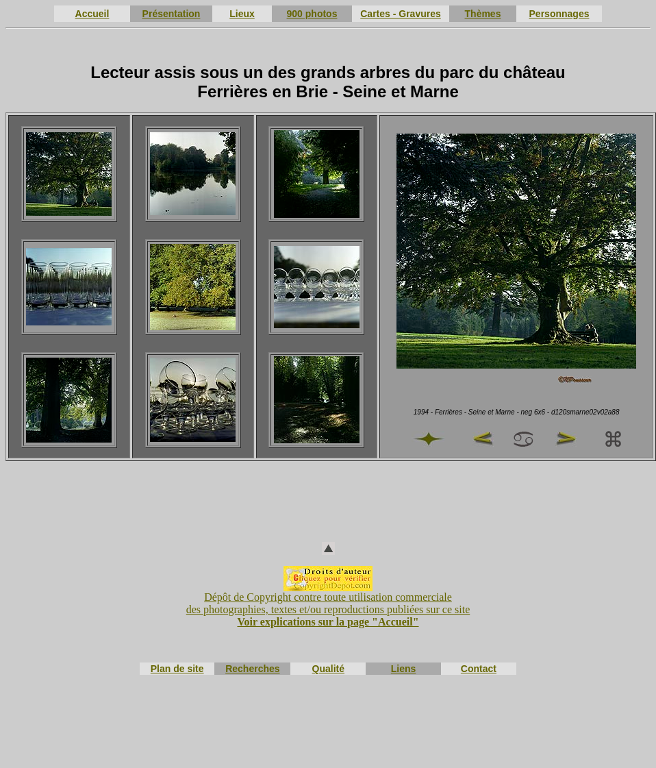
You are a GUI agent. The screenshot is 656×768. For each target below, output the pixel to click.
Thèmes (483, 13)
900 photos (312, 13)
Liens (403, 668)
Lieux (242, 13)
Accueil (92, 13)
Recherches (252, 668)
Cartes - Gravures (400, 13)
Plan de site (177, 668)
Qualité (328, 668)
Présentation (171, 13)
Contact (478, 668)
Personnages (559, 13)
